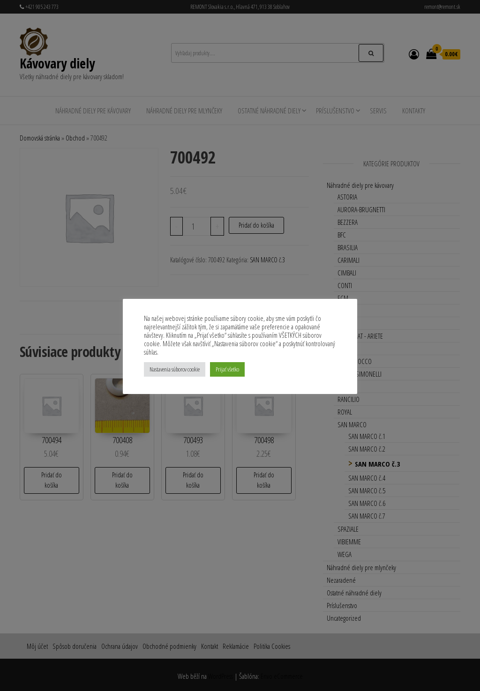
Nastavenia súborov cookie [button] (175, 369)
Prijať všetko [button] (227, 369)
